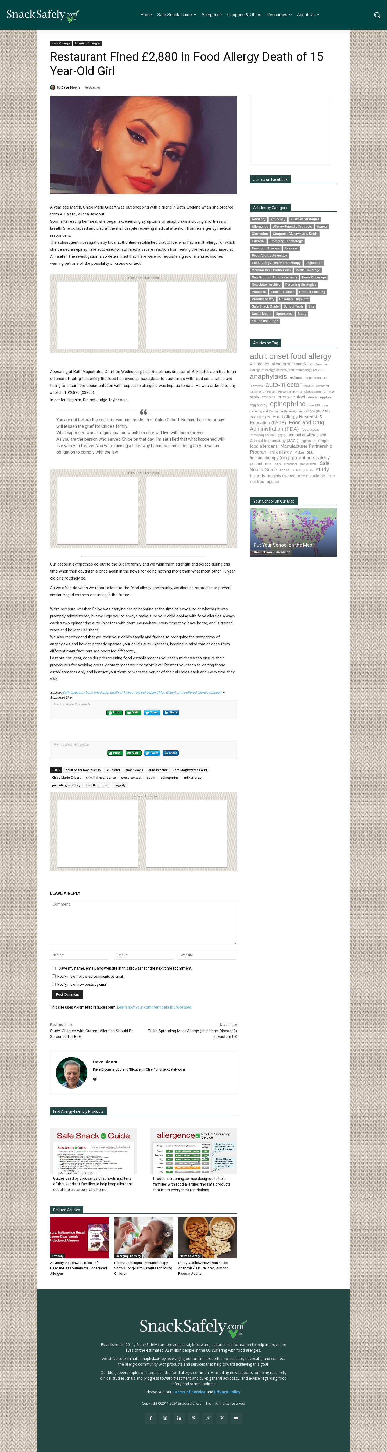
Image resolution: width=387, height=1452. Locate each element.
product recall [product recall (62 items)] (308, 463)
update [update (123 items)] (273, 481)
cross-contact (131, 777)
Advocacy (277, 219)
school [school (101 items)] (285, 470)
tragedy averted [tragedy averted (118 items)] (281, 476)
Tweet (152, 713)
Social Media (261, 314)
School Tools (293, 306)
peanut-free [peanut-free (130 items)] (260, 463)
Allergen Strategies (304, 219)
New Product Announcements (274, 277)
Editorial (258, 241)
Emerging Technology (286, 241)
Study (302, 314)
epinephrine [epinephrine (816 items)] (288, 404)
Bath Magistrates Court (190, 770)
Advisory (57, 1256)
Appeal (322, 226)
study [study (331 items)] (322, 469)
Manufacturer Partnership (271, 270)
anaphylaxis (134, 770)
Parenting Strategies (87, 43)
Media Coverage (308, 270)
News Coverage (61, 43)
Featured (291, 248)
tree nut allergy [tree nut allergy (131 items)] (311, 476)
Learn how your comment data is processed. (154, 1007)
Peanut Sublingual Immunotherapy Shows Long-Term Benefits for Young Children (143, 1268)
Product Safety (263, 299)
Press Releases (282, 292)
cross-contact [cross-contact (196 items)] (291, 397)
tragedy (120, 785)
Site (311, 306)
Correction (260, 234)
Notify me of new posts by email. (82, 985)
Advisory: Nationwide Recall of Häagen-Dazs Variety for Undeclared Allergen (78, 1268)
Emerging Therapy (128, 1256)
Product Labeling (312, 292)
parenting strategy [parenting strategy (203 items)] (311, 457)
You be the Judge (265, 321)
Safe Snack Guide (265, 306)
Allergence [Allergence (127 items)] (259, 364)
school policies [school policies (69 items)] (303, 470)
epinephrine (170, 777)
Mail (132, 713)
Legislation (314, 263)
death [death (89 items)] (312, 397)
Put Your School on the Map (283, 545)
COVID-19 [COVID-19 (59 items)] (268, 397)
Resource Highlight (294, 299)
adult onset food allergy (83, 770)
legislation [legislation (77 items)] (308, 441)
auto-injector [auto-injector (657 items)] (284, 384)
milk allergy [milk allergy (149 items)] (281, 452)
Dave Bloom (70, 87)
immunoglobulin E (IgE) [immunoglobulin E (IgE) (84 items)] (267, 435)
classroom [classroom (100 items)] (312, 392)
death (151, 777)
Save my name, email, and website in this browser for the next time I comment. (125, 968)
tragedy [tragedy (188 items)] (257, 475)
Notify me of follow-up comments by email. (90, 976)
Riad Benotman (97, 785)
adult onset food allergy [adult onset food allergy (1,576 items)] (290, 356)
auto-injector (157, 770)
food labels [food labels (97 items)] (310, 430)
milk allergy (193, 777)
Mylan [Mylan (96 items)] (299, 452)
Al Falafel (113, 770)
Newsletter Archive (266, 285)
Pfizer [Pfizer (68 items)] (277, 463)
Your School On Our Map (274, 501)
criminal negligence (101, 777)
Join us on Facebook (270, 179)
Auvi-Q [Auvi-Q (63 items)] (308, 385)
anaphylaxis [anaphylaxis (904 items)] (268, 376)
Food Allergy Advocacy (269, 255)
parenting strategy (66, 785)
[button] (377, 15)
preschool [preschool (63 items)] (290, 463)
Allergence (260, 226)
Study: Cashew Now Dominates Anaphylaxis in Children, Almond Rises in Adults (203, 1268)
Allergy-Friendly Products (292, 226)
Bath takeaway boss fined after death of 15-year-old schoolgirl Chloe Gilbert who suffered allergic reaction (141, 692)
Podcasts (259, 292)
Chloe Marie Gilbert (66, 777)
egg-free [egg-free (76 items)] (326, 397)
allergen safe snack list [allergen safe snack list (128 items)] (292, 364)
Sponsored (284, 314)
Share (170, 713)
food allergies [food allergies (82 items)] (260, 417)
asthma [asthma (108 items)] (296, 377)
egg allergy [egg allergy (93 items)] (258, 405)
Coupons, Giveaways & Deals (295, 234)
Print (113, 713)
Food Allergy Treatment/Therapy (276, 263)
